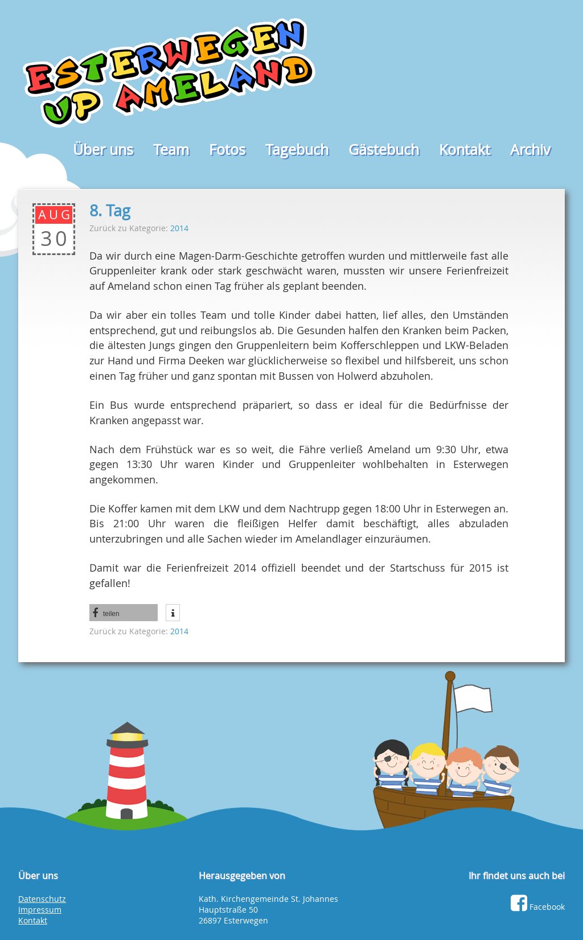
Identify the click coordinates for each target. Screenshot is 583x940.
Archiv (530, 149)
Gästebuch (383, 149)
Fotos (227, 149)
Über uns (103, 149)
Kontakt (464, 149)
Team (171, 149)
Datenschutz (42, 899)
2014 (179, 228)
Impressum (39, 910)
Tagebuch (297, 149)
